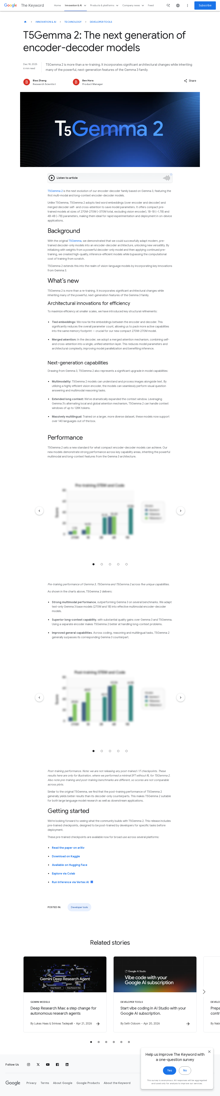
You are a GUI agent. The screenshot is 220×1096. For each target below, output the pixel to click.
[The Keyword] (25, 22)
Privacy (31, 1083)
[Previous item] (39, 511)
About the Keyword (117, 1083)
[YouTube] (48, 1065)
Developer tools (101, 21)
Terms (45, 1083)
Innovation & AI (76, 5)
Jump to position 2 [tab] (102, 564)
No (185, 1073)
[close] (209, 1055)
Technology (73, 21)
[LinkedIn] (67, 1065)
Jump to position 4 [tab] (118, 564)
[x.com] (38, 1065)
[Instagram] (28, 1065)
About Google (62, 1083)
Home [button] (57, 5)
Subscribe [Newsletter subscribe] (205, 5)
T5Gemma (75, 241)
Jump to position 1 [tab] (93, 564)
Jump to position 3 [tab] (110, 564)
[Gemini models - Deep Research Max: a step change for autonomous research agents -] (65, 994)
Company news (133, 5)
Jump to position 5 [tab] (126, 564)
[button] (190, 81)
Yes (169, 1073)
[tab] (91, 1042)
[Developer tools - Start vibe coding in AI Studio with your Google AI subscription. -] (155, 994)
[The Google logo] (13, 1083)
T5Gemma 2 (55, 191)
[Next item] (181, 511)
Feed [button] (151, 5)
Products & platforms (104, 5)
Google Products (88, 1083)
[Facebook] (57, 1065)
